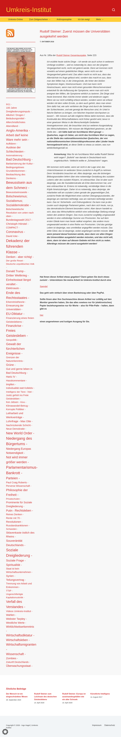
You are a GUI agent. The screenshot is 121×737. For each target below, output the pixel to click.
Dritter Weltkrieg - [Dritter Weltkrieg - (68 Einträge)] (17, 275)
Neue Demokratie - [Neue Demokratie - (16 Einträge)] (16, 428)
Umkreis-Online (15, 19)
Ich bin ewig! (84, 19)
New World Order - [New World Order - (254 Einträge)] (20, 433)
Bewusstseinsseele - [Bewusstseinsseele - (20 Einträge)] (17, 192)
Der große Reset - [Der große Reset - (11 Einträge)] (15, 260)
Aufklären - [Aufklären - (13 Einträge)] (11, 143)
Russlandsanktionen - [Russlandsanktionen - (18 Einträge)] (18, 525)
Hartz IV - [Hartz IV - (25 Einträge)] (11, 376)
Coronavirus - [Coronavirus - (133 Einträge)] (15, 232)
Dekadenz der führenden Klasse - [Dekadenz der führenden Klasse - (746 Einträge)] (18, 246)
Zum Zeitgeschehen (40, 19)
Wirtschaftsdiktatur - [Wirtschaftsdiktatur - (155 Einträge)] (20, 635)
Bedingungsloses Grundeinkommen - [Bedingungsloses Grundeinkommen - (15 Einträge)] (16, 169)
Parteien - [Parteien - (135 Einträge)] (13, 478)
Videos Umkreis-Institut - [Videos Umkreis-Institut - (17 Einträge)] (19, 611)
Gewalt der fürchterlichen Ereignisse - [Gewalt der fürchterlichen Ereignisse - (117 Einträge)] (15, 348)
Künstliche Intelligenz (100, 694)
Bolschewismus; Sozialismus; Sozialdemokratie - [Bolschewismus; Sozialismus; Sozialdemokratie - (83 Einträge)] (18, 201)
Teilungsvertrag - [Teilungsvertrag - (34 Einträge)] (16, 579)
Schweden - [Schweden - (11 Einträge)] (12, 529)
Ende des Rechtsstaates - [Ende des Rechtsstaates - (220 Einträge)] (17, 295)
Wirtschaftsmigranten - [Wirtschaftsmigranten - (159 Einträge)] (21, 647)
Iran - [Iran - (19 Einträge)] (30, 391)
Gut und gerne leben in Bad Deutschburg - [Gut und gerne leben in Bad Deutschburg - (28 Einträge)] (19, 370)
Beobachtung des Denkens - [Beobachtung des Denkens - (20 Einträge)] (15, 176)
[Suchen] (113, 9)
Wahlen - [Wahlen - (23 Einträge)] (11, 615)
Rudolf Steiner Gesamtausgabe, (71, 55)
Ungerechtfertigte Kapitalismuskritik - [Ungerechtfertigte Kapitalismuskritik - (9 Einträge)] (15, 596)
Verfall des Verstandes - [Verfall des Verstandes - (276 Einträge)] (15, 604)
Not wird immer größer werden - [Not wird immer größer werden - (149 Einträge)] (17, 459)
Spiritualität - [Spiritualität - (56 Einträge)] (14, 564)
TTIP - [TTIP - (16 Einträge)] (9, 590)
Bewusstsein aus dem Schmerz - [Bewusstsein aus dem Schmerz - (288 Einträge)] (19, 185)
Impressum (97, 725)
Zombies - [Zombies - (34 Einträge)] (12, 658)
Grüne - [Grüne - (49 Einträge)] (10, 364)
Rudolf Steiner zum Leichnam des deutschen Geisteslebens (45, 696)
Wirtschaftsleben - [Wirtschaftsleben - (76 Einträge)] (18, 640)
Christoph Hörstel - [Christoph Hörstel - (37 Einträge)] (17, 223)
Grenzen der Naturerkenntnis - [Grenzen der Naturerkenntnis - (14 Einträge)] (15, 359)
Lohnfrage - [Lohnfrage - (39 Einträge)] (13, 421)
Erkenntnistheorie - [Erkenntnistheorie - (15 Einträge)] (16, 302)
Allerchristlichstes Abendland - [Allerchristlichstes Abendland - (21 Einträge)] (15, 124)
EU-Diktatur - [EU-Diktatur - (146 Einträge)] (15, 314)
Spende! (44, 286)
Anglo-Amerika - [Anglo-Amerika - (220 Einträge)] (18, 130)
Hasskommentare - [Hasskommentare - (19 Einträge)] (16, 380)
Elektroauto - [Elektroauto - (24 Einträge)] (13, 288)
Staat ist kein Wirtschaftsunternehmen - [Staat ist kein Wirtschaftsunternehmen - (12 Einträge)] (19, 570)
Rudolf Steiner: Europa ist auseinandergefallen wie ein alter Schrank (74, 696)
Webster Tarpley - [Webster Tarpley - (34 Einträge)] (16, 618)
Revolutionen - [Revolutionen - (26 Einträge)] (14, 521)
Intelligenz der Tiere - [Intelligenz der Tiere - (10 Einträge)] (16, 392)
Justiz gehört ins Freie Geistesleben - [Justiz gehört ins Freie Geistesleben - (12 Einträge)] (17, 397)
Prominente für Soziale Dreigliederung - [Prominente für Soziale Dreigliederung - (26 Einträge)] (19, 504)
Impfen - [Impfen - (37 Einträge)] (11, 384)
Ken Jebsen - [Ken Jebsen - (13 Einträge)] (13, 402)
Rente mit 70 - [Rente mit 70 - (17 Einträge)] (13, 518)
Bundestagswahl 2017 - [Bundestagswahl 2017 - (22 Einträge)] (19, 219)
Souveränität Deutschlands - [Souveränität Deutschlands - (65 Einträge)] (15, 543)
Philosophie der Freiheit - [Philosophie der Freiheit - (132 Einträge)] (17, 492)
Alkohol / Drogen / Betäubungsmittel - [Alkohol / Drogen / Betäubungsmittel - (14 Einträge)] (16, 117)
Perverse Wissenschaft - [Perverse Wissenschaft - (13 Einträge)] (18, 486)
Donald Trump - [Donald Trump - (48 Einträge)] (15, 271)
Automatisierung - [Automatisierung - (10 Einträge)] (15, 155)
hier (41, 315)
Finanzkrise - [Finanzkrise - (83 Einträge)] (14, 325)
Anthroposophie (64, 19)
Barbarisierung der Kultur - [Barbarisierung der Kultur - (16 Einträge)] (20, 163)
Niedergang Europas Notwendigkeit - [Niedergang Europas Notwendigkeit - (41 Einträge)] (18, 450)
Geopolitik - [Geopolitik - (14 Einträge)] (12, 340)
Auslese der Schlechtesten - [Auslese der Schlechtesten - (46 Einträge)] (15, 149)
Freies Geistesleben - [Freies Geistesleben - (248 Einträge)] (17, 333)
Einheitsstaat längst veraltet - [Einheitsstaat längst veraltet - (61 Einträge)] (18, 282)
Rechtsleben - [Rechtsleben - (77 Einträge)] (24, 510)
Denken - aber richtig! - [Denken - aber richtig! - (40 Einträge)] (20, 256)
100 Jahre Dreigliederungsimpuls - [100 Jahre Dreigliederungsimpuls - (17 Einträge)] (19, 109)
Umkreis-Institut (28, 9)
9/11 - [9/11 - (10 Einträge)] (9, 104)
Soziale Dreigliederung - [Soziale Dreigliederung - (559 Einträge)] (19, 553)
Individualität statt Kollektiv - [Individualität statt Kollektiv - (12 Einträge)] (20, 388)
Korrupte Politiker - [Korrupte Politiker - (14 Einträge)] (16, 409)
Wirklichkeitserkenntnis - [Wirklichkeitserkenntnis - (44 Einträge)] (20, 628)
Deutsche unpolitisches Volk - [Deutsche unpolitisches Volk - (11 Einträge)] (20, 266)
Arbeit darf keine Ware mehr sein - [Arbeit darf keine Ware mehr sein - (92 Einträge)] (17, 137)
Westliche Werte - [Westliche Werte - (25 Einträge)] (16, 622)
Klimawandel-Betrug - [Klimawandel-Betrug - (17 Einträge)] (17, 405)
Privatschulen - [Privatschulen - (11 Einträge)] (13, 499)
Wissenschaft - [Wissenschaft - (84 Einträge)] (16, 654)
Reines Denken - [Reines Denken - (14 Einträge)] (15, 514)
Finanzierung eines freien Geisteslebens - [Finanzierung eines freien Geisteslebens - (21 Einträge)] (20, 320)
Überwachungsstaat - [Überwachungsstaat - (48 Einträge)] (19, 665)
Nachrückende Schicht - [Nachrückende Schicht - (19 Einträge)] (19, 425)
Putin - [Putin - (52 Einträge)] (10, 510)
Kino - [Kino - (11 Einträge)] (23, 402)
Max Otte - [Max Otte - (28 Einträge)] (27, 421)
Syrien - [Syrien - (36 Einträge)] (10, 575)
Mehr (100, 19)
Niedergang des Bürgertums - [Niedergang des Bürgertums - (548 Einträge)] (19, 441)
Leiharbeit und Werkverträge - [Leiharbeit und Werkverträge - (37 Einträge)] (15, 415)
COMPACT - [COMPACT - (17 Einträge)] (12, 227)
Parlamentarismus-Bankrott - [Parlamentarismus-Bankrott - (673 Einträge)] (21, 470)
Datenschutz (109, 725)
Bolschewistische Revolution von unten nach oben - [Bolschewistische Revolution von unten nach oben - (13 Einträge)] (20, 212)
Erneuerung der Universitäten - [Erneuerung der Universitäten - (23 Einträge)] (15, 307)
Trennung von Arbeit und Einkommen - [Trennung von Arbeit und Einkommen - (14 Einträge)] (19, 585)
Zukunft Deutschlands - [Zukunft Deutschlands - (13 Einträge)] (18, 662)
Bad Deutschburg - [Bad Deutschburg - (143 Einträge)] (19, 159)
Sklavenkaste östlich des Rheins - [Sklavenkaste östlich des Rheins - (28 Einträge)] (20, 534)
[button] (5, 732)
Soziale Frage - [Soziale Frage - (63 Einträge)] (16, 560)
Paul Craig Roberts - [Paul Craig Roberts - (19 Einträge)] (17, 482)
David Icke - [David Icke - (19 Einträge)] (12, 236)
